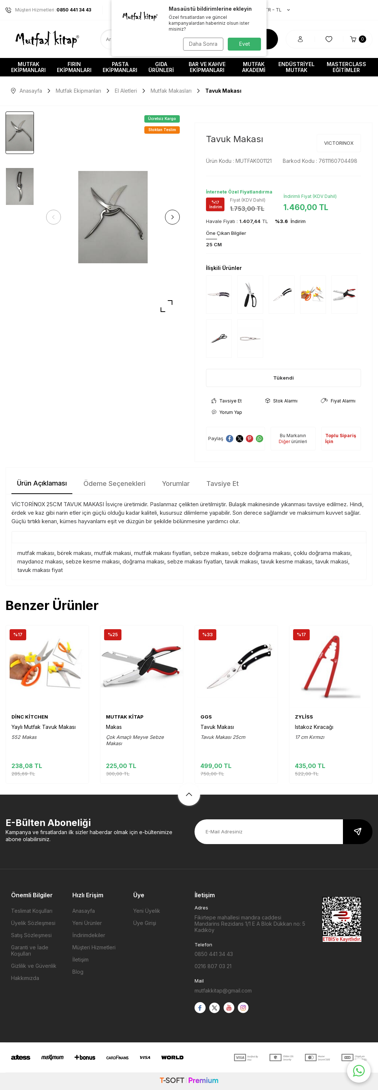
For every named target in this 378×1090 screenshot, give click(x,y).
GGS (206, 717)
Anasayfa (26, 91)
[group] (112, 217)
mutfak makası (35, 552)
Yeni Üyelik (146, 911)
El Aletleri (126, 91)
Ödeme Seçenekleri (114, 483)
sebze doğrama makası (261, 552)
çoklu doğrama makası (321, 552)
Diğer (284, 441)
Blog (77, 972)
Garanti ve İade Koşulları (29, 950)
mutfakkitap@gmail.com (223, 990)
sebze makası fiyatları (194, 561)
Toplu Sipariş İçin (340, 438)
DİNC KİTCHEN (29, 717)
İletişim (80, 959)
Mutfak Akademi (253, 67)
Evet (244, 44)
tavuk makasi (331, 561)
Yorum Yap (227, 412)
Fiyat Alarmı (338, 401)
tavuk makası (241, 561)
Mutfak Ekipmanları (28, 67)
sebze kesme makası (93, 561)
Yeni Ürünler (87, 923)
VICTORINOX (339, 143)
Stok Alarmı (281, 401)
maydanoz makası (40, 561)
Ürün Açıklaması (42, 483)
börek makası (74, 552)
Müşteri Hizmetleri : (48, 10)
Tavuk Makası (217, 727)
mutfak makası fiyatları (162, 552)
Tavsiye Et (227, 401)
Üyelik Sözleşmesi (33, 923)
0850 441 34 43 (214, 954)
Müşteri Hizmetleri (94, 947)
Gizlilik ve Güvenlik (33, 966)
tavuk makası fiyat (40, 569)
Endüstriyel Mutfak (296, 67)
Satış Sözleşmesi (31, 935)
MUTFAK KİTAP (125, 717)
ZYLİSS (304, 717)
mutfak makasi (112, 552)
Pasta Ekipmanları (120, 67)
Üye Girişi (144, 923)
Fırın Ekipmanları (74, 67)
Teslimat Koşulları (31, 911)
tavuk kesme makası (286, 561)
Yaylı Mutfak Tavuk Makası (43, 727)
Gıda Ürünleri (161, 67)
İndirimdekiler (88, 935)
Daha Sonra (202, 44)
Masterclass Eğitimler (346, 67)
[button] (55, 217)
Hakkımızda (25, 978)
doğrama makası (143, 561)
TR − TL (273, 10)
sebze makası (210, 552)
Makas (114, 727)
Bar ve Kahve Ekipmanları (207, 67)
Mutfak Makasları (171, 91)
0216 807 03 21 (213, 966)
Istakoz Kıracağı (314, 727)
